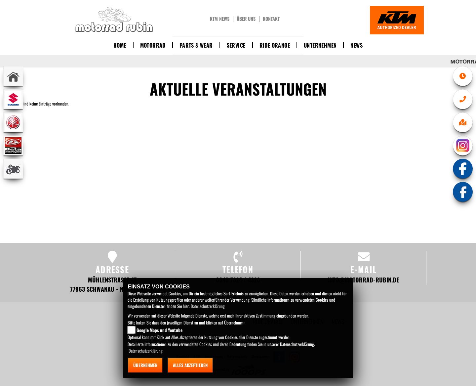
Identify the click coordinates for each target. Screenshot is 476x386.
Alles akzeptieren (190, 365)
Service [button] (236, 45)
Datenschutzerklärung (208, 306)
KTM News (219, 19)
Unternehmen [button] (320, 45)
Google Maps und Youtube (159, 330)
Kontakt (271, 19)
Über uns (246, 19)
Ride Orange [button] (274, 45)
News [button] (356, 45)
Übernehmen (145, 365)
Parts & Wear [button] (196, 45)
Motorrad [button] (153, 45)
